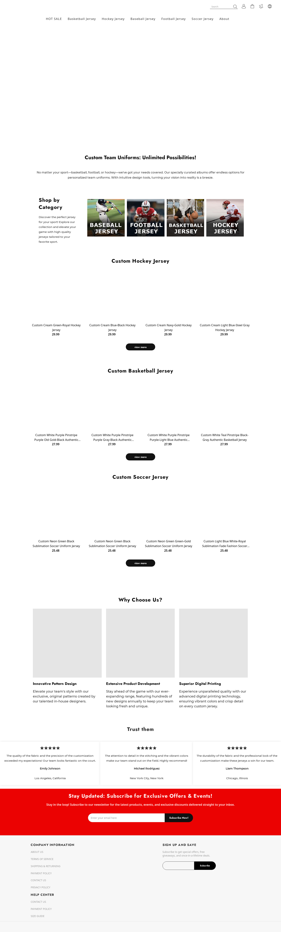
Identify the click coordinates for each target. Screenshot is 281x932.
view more (140, 347)
